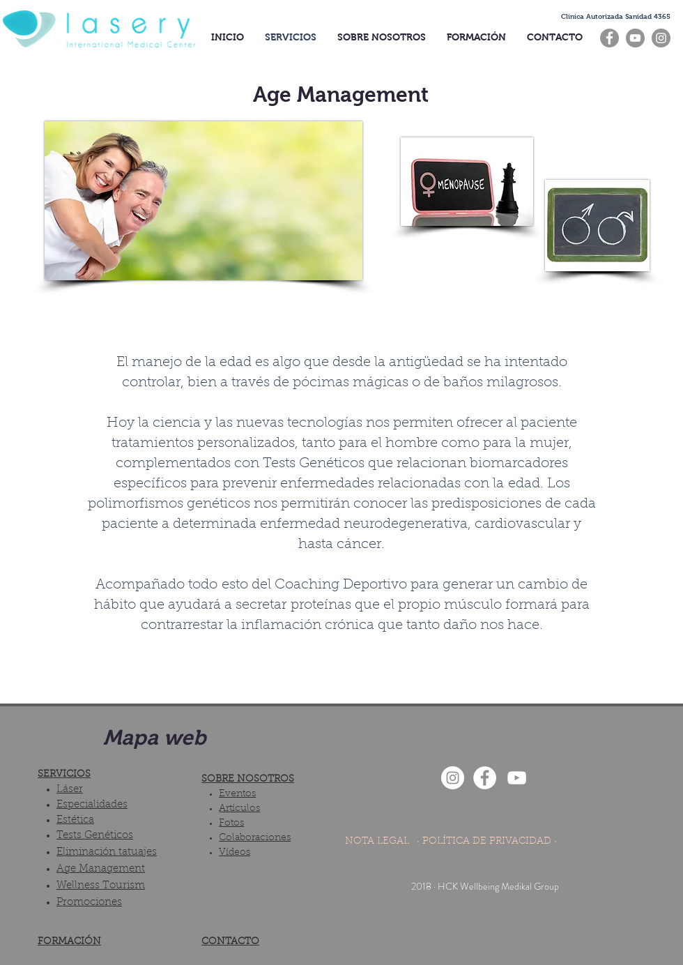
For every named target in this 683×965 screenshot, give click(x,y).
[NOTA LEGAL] (377, 842)
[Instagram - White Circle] (452, 777)
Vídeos (234, 853)
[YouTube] (635, 38)
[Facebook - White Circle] (484, 777)
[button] (615, 16)
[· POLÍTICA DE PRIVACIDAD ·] (487, 842)
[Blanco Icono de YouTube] (516, 777)
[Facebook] (609, 38)
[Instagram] (661, 38)
